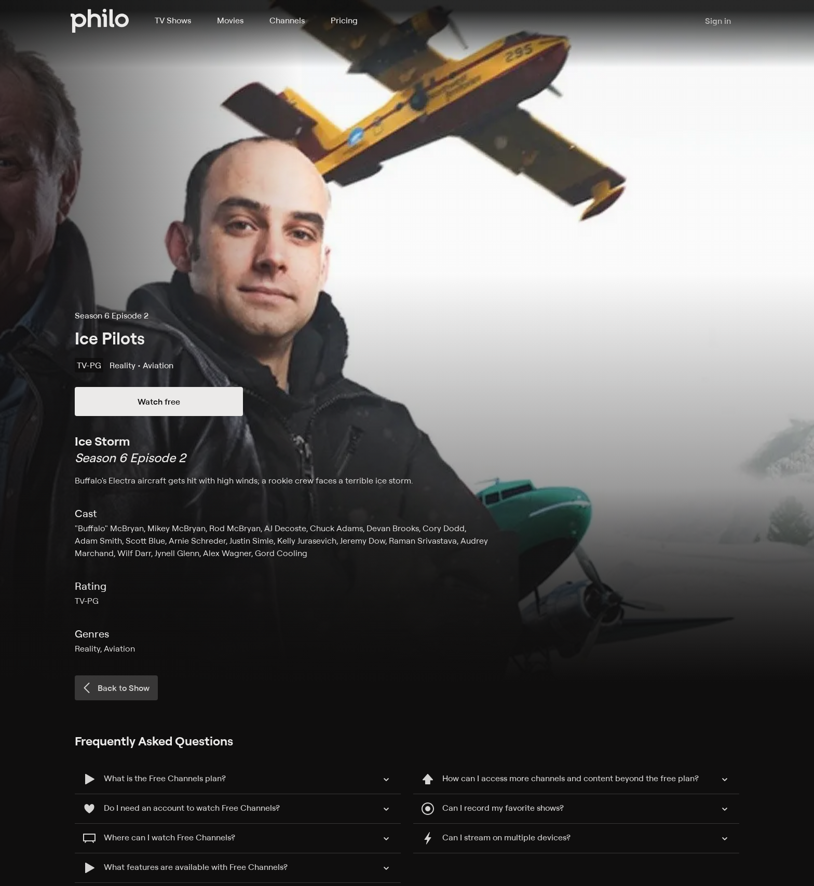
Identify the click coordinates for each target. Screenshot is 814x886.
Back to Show (115, 688)
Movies (230, 20)
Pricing (344, 20)
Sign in (718, 21)
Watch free (159, 401)
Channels (287, 20)
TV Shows (173, 20)
